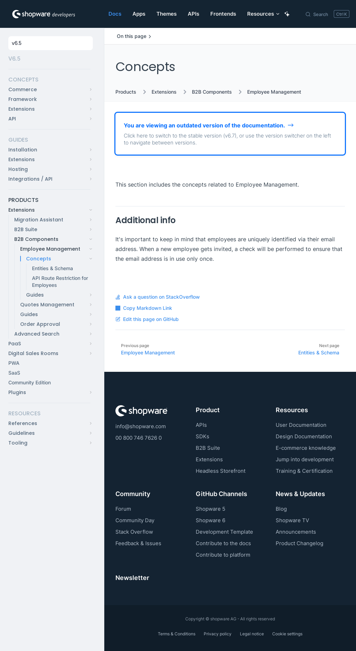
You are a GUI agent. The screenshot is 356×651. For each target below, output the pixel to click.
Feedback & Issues (138, 543)
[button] (49, 80)
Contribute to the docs (223, 543)
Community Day (134, 520)
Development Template (224, 531)
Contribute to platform (223, 554)
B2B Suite (208, 448)
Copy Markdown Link (143, 308)
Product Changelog (299, 543)
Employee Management (274, 92)
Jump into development (305, 459)
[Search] (327, 14)
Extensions (164, 92)
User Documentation (301, 425)
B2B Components (212, 92)
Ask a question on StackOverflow (157, 297)
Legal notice (252, 633)
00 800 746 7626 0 (138, 437)
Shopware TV (292, 520)
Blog (281, 508)
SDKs (202, 436)
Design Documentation (304, 436)
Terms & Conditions (176, 633)
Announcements (296, 531)
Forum (123, 508)
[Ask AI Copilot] (287, 14)
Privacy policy (218, 633)
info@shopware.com (140, 426)
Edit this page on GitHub (147, 319)
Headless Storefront (220, 471)
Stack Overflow (134, 531)
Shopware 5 (210, 508)
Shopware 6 (210, 520)
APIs (201, 425)
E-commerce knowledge (306, 448)
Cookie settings (287, 633)
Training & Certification (304, 471)
